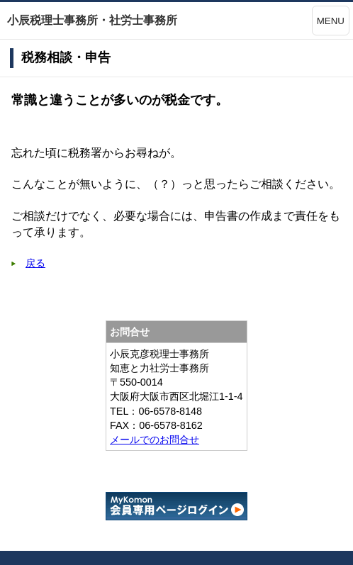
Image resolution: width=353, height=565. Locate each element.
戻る (35, 263)
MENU (330, 21)
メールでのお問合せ (154, 439)
